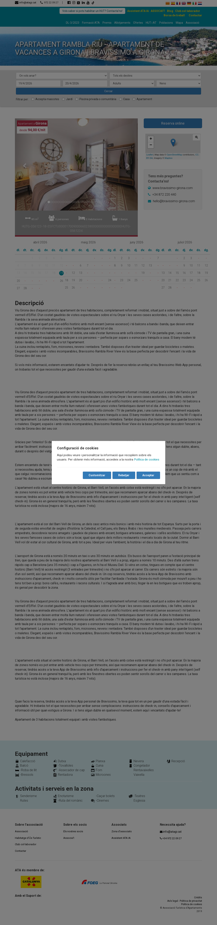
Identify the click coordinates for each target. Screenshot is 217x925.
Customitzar (96, 475)
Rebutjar (123, 475)
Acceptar (148, 475)
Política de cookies (147, 459)
